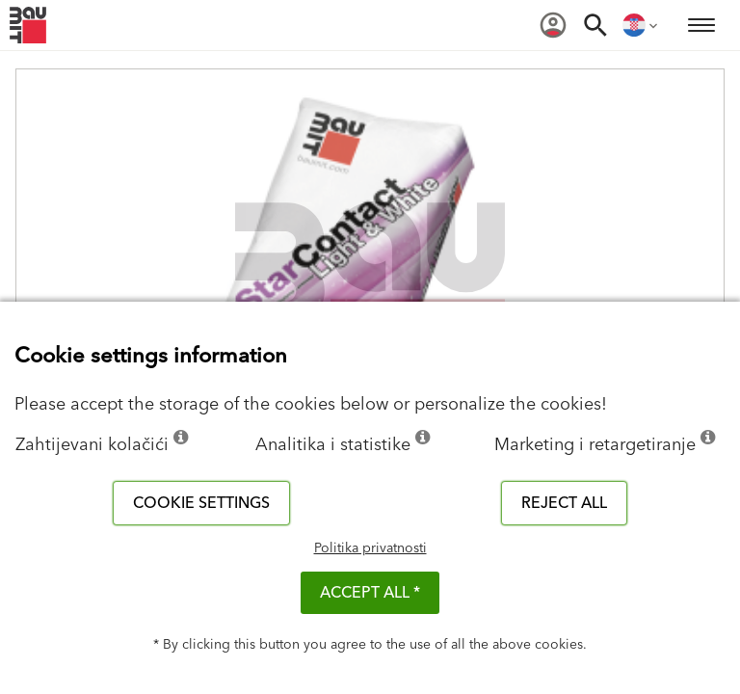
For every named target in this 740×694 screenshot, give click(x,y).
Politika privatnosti (370, 548)
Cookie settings (201, 503)
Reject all (564, 503)
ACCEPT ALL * (370, 592)
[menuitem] (553, 25)
